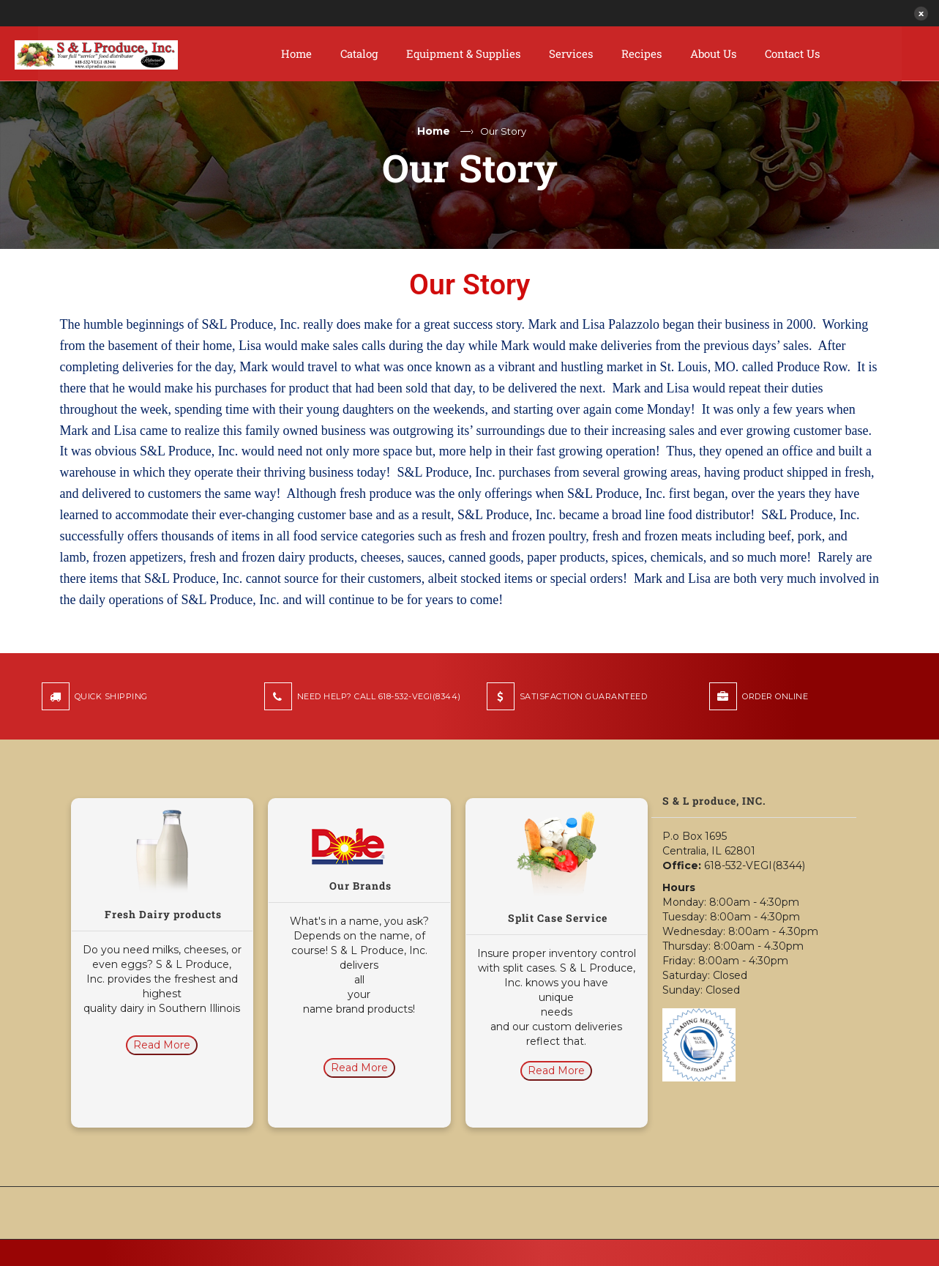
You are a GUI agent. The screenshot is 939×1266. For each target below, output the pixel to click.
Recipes (641, 53)
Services (571, 53)
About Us (713, 53)
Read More (161, 1044)
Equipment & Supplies (463, 53)
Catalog (359, 53)
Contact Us (792, 53)
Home (296, 53)
